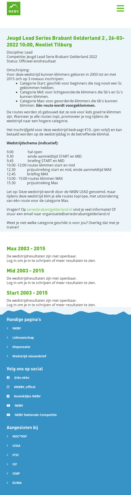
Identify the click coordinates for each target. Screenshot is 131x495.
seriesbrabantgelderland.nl (49, 209)
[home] (13, 8)
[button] (120, 8)
